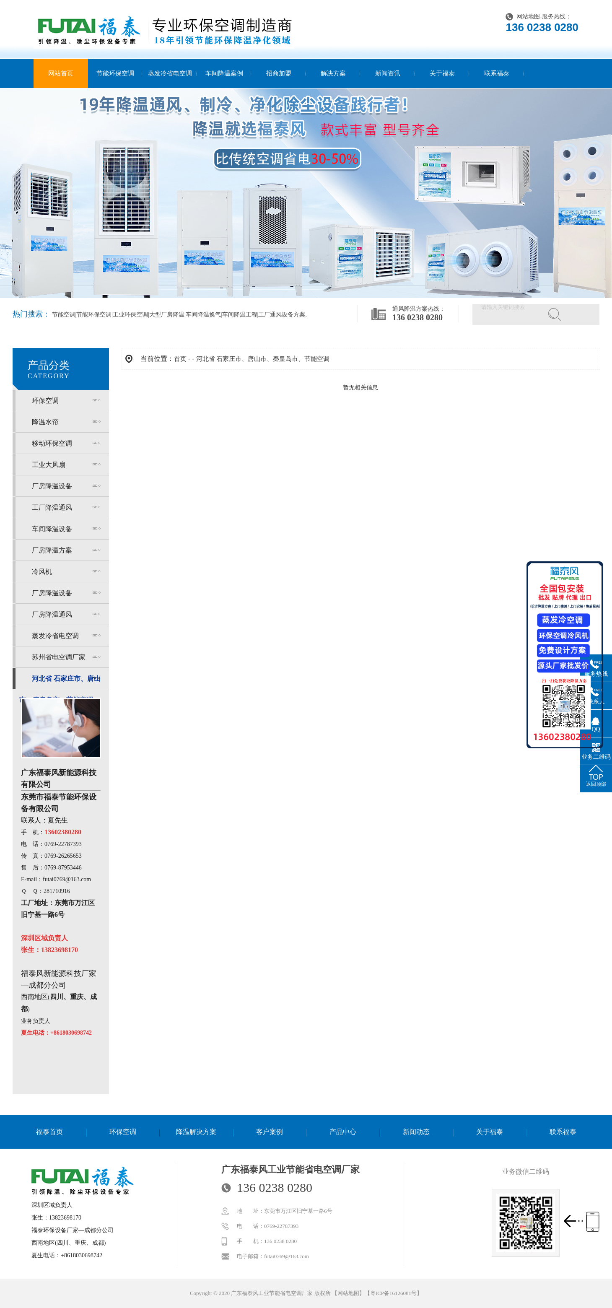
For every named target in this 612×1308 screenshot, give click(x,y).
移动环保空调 (52, 443)
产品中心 (342, 1131)
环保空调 (45, 400)
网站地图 (528, 16)
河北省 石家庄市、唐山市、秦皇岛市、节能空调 (263, 359)
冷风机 (42, 571)
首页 (180, 359)
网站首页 (60, 73)
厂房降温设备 (52, 486)
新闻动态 (416, 1131)
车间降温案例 (224, 73)
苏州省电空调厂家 (59, 657)
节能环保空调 (115, 73)
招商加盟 (278, 73)
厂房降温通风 (52, 614)
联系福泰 (496, 73)
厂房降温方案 (52, 550)
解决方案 (333, 73)
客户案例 (269, 1131)
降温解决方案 (196, 1131)
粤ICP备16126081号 (393, 1293)
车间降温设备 (52, 528)
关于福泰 (442, 73)
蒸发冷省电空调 (170, 73)
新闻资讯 (387, 73)
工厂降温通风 (52, 507)
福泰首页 (49, 1131)
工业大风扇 (48, 464)
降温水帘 (45, 422)
